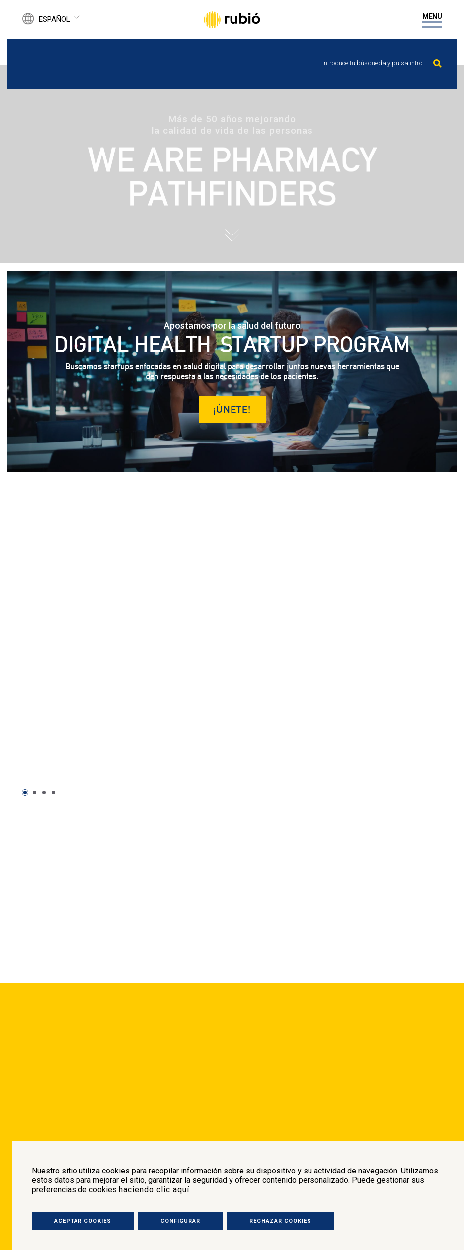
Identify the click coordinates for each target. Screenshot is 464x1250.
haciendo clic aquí (154, 1189)
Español (54, 19)
